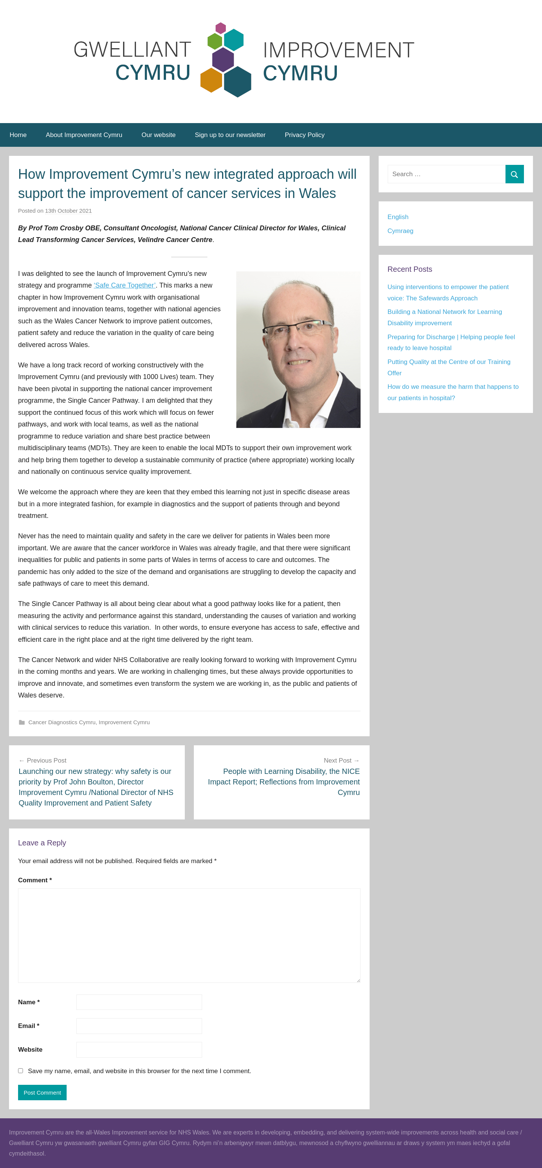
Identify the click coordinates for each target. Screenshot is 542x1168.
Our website (159, 135)
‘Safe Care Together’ (124, 285)
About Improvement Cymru (84, 135)
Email (29, 1025)
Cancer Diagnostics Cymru (62, 722)
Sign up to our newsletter (230, 135)
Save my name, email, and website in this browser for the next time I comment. (139, 1071)
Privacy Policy (305, 135)
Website (30, 1049)
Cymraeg (401, 231)
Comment (35, 880)
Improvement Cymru (124, 722)
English (398, 217)
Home (18, 135)
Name (29, 1002)
